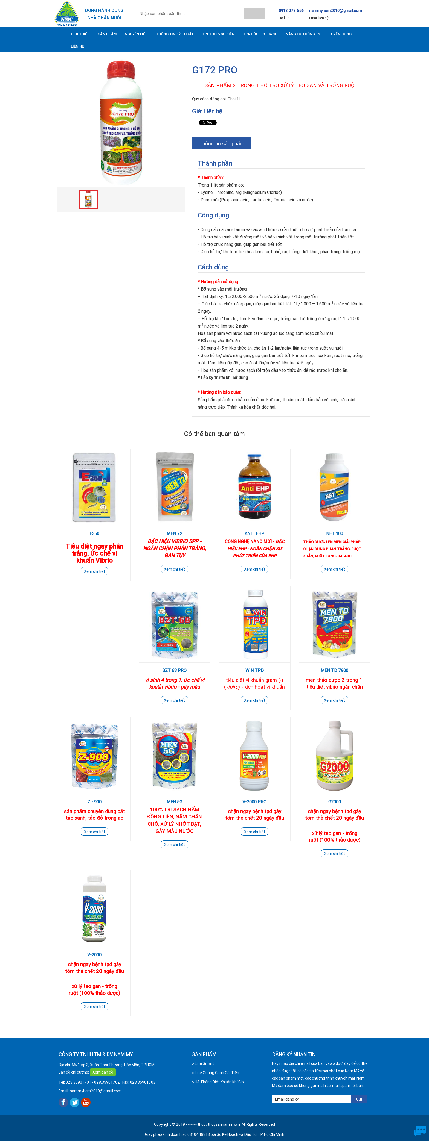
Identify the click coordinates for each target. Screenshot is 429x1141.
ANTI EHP (254, 533)
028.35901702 (107, 1082)
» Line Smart (203, 1063)
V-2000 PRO (254, 801)
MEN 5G (174, 801)
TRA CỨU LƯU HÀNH (260, 34)
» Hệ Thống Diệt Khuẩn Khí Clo (218, 1082)
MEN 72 (174, 533)
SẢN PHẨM (107, 34)
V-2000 (94, 954)
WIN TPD (254, 670)
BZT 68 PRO (174, 670)
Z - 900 (95, 801)
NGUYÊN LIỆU (136, 34)
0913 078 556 (291, 10)
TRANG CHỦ (60, 33)
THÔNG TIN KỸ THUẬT (175, 34)
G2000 (334, 801)
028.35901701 (78, 1082)
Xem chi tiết (94, 571)
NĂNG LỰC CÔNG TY (303, 34)
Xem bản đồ (102, 1072)
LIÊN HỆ (77, 46)
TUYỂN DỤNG (340, 34)
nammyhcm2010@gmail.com (335, 10)
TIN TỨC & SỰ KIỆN (218, 34)
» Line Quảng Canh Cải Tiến (215, 1072)
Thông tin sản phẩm (221, 143)
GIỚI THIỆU (80, 34)
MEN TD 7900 (334, 670)
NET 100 (334, 533)
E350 (94, 533)
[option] (121, 123)
